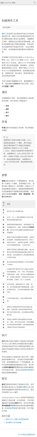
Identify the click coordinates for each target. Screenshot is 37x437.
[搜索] (35, 3)
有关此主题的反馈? (28, 433)
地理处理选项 (27, 369)
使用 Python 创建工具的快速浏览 (17, 418)
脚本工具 (5, 34)
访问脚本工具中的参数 (13, 421)
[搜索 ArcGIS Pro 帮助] (16, 2)
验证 (23, 383)
